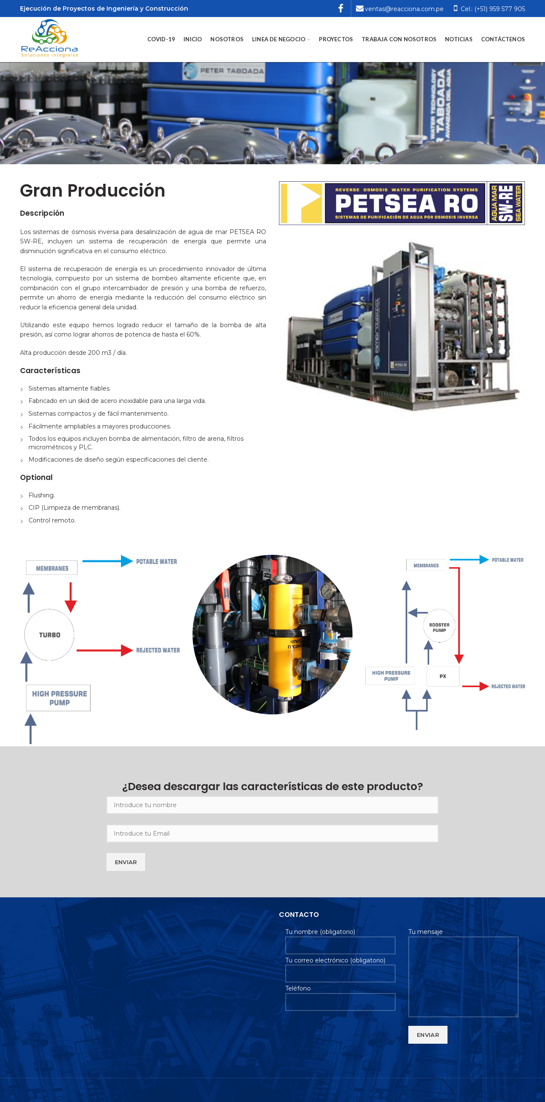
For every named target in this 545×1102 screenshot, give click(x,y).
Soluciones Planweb (50, 1090)
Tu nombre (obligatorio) (340, 938)
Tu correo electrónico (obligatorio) (340, 966)
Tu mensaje (463, 954)
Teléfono (340, 995)
